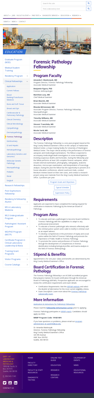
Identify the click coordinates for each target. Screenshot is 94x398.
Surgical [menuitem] (10, 180)
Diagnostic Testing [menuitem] (33, 378)
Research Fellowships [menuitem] (14, 185)
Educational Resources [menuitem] (80, 371)
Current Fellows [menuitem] (13, 90)
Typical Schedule (62, 187)
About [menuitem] (7, 15)
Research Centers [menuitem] (55, 376)
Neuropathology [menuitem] (13, 167)
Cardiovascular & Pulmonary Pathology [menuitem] (15, 114)
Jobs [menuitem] (13, 15)
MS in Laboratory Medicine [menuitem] (13, 208)
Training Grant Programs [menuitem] (16, 252)
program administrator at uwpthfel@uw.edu (58, 322)
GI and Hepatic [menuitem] (12, 145)
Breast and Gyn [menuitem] (13, 108)
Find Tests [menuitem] (36, 15)
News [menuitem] (14, 22)
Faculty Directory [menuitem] (32, 363)
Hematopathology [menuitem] (14, 150)
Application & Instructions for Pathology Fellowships (54, 304)
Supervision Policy (62, 193)
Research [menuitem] (76, 15)
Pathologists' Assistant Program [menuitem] (16, 225)
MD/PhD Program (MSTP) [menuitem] (13, 233)
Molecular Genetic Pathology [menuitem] (14, 162)
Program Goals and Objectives (62, 182)
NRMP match (66, 311)
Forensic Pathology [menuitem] (14, 136)
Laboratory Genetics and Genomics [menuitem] (16, 155)
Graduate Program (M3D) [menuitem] (16, 61)
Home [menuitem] (30, 358)
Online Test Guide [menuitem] (56, 359)
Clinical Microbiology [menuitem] (15, 124)
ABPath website (73, 286)
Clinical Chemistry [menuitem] (14, 119)
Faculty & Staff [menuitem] (23, 15)
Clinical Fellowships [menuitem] (16, 81)
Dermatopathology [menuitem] (14, 132)
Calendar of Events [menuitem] (80, 359)
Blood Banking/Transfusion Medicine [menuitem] (15, 97)
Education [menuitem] (66, 15)
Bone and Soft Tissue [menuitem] (15, 104)
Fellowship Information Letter (59, 308)
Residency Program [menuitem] (16, 76)
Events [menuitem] (7, 22)
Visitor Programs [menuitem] (16, 259)
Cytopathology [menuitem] (12, 128)
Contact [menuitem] (22, 22)
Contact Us (8, 388)
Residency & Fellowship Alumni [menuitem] (16, 200)
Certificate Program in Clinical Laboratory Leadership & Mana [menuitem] (16, 243)
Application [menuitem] (11, 86)
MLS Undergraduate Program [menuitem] (16, 217)
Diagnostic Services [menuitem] (50, 15)
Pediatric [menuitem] (10, 172)
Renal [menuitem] (9, 176)
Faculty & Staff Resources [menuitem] (35, 371)
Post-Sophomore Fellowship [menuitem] (13, 192)
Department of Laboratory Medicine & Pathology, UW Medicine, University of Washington (15, 6)
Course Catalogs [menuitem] (16, 264)
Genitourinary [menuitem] (12, 141)
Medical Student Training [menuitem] (12, 69)
